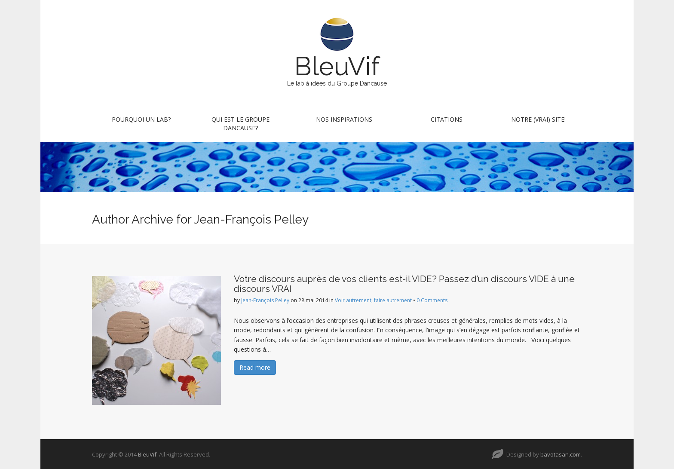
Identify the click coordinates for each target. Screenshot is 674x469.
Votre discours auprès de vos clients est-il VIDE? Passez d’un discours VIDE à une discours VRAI (404, 283)
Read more (254, 367)
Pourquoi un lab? (141, 119)
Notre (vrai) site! (538, 119)
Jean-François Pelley (265, 300)
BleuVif (337, 66)
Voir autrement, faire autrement (373, 300)
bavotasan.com (560, 454)
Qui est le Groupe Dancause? (240, 123)
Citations (447, 119)
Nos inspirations (344, 119)
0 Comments (432, 300)
